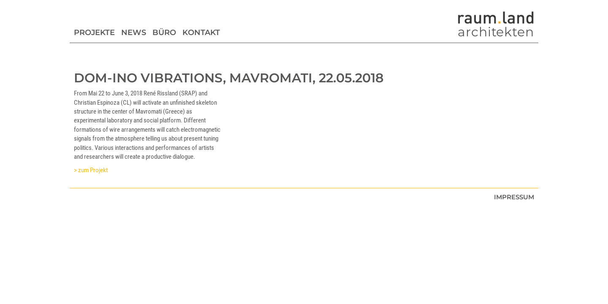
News (133, 32)
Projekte (94, 32)
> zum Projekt (91, 170)
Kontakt (201, 32)
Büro (164, 32)
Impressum (514, 197)
